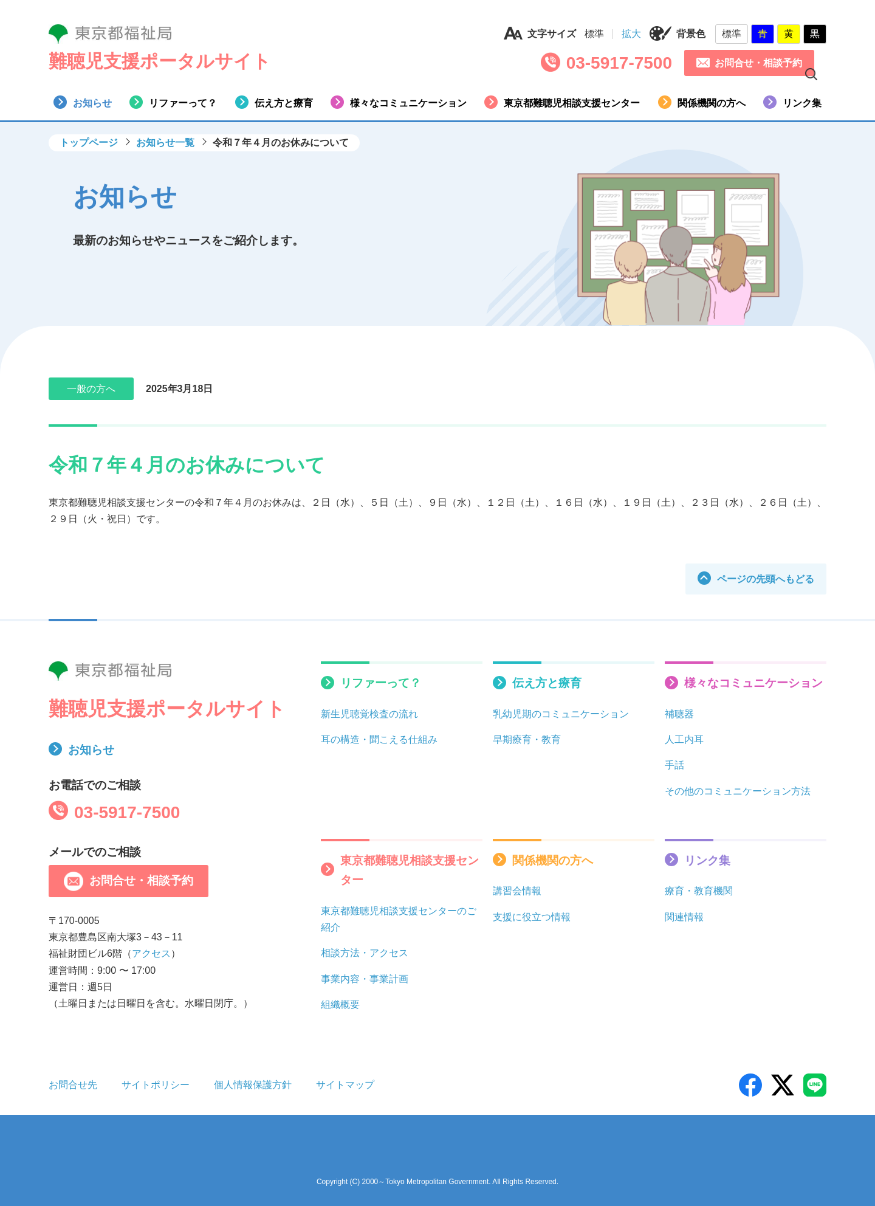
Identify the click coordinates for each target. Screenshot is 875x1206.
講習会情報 (517, 891)
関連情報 (684, 917)
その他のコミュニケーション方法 (738, 791)
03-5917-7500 (619, 62)
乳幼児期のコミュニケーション (561, 714)
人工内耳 (684, 739)
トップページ (89, 142)
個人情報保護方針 (253, 1085)
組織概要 (340, 1004)
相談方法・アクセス (364, 953)
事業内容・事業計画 (364, 979)
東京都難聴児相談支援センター (562, 102)
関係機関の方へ (702, 102)
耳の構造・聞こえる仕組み (379, 739)
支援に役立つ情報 (532, 917)
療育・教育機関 (699, 891)
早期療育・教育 (527, 739)
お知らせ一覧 (165, 142)
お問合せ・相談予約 (749, 63)
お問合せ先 (73, 1085)
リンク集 (792, 102)
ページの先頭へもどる (756, 578)
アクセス (151, 953)
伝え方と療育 (274, 102)
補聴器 (679, 714)
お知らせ (82, 102)
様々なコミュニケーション (399, 102)
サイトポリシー (156, 1085)
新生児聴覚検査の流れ (369, 714)
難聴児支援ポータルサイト (160, 61)
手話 (674, 765)
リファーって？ (173, 102)
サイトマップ (345, 1085)
